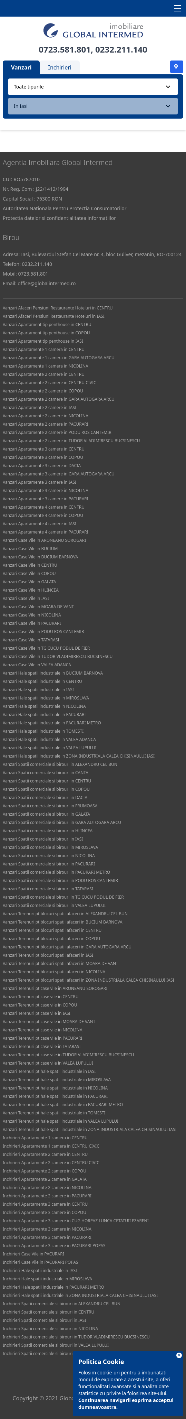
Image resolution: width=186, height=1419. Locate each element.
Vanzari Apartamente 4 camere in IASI (39, 524)
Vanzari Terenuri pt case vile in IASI (36, 1013)
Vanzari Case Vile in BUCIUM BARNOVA (40, 557)
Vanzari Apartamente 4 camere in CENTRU (44, 507)
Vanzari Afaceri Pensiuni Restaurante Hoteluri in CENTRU (58, 308)
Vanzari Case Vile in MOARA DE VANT (38, 607)
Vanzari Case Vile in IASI (26, 598)
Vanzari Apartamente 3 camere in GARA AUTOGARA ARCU (59, 474)
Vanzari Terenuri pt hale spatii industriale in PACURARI (55, 1096)
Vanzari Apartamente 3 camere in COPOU (43, 457)
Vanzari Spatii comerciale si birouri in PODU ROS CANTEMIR (60, 880)
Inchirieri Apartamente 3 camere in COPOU (44, 1212)
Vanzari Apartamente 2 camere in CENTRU (44, 374)
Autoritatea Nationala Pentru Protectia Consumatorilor (65, 208)
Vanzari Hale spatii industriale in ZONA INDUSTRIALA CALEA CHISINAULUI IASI (79, 756)
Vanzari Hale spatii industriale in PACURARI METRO (52, 723)
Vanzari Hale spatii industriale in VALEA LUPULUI (50, 748)
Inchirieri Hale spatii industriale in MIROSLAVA (47, 1279)
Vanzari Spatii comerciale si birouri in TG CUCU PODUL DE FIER (63, 897)
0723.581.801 (65, 49)
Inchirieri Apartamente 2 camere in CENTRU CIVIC (51, 1163)
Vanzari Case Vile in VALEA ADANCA (37, 665)
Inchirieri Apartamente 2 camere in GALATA (45, 1179)
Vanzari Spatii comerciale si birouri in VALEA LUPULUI (54, 905)
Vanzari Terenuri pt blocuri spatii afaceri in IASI (48, 955)
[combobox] (93, 86)
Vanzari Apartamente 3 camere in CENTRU (44, 449)
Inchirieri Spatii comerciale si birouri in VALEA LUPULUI (56, 1345)
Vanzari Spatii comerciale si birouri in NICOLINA (49, 856)
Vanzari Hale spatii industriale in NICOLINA (44, 706)
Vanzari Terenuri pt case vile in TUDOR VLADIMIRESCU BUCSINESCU (68, 1055)
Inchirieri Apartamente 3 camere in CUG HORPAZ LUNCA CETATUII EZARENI (76, 1221)
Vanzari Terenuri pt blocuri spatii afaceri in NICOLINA (54, 972)
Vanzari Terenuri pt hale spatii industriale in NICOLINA (55, 1088)
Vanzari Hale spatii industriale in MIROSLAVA (46, 698)
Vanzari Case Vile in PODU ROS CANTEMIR (43, 631)
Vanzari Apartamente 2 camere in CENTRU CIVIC (49, 383)
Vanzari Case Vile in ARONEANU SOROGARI (44, 540)
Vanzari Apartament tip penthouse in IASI (43, 341)
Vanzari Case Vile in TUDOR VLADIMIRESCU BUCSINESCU (57, 656)
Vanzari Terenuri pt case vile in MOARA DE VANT (49, 1021)
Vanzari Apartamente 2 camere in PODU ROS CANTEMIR (57, 432)
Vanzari (21, 67)
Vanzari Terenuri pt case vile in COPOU (40, 1005)
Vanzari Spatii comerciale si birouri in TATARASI (48, 889)
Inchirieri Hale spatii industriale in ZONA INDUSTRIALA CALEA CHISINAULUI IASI (80, 1295)
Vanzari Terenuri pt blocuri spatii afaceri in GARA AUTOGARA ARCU (67, 947)
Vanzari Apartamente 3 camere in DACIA (42, 466)
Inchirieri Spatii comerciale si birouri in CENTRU (48, 1312)
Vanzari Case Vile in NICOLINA (32, 615)
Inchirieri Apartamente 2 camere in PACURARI (47, 1196)
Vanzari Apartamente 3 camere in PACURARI (45, 499)
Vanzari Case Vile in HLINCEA (31, 590)
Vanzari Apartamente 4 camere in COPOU (43, 515)
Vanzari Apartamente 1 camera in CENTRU (44, 349)
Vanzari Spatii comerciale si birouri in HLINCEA (47, 831)
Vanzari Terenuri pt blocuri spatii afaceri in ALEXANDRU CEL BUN (65, 914)
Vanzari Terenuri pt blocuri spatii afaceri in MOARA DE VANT (60, 963)
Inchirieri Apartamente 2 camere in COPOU (44, 1171)
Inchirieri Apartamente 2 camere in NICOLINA (47, 1187)
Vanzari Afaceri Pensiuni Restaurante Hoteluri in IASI (54, 316)
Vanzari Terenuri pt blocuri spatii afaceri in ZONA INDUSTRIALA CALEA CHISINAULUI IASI (88, 980)
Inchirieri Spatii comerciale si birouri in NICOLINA (50, 1329)
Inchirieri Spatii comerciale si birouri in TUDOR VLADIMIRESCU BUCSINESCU (76, 1337)
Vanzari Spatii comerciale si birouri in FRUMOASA (50, 806)
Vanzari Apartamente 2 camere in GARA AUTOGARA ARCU (59, 399)
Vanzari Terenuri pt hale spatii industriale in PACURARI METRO (63, 1104)
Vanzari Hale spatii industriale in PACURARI (44, 714)
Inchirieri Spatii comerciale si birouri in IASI (44, 1320)
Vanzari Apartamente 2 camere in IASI (39, 407)
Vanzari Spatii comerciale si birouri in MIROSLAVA (50, 847)
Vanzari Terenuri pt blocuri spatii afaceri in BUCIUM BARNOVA (63, 922)
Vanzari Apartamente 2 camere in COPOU (43, 391)
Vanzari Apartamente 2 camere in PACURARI (45, 424)
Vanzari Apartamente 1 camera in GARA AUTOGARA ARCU (59, 358)
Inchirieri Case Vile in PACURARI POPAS (40, 1262)
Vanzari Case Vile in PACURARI (32, 623)
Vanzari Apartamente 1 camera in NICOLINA (45, 366)
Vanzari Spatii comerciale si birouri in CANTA (45, 773)
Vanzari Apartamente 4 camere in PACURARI (45, 532)
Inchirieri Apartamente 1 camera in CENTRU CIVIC (51, 1146)
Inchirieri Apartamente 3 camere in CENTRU (45, 1204)
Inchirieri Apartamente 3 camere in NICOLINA (47, 1229)
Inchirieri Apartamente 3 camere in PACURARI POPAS (54, 1246)
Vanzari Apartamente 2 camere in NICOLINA (45, 416)
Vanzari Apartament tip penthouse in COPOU (46, 333)
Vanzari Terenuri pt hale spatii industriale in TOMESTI (54, 1113)
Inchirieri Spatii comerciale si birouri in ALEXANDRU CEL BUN (61, 1304)
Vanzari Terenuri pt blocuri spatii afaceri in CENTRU (52, 930)
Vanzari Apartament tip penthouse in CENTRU (47, 324)
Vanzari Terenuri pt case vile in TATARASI (41, 1046)
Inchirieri (59, 67)
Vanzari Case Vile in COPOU (29, 573)
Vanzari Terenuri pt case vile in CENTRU (41, 997)
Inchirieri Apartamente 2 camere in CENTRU (45, 1154)
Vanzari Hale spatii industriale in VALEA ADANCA (49, 739)
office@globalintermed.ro (47, 283)
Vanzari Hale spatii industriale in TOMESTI (43, 731)
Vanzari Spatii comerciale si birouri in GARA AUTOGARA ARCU (62, 822)
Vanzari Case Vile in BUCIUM (30, 548)
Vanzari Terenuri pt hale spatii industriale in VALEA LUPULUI (60, 1121)
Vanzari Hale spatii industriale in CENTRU (42, 681)
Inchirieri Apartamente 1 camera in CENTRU (45, 1138)
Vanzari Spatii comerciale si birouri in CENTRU (47, 781)
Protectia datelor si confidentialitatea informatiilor (59, 218)
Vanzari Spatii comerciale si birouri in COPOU (46, 789)
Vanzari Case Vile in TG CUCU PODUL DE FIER (46, 648)
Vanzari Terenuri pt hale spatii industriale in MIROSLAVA (57, 1080)
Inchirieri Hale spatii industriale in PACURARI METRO (53, 1287)
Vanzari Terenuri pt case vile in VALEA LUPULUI (48, 1063)
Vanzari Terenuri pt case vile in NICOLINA (42, 1030)
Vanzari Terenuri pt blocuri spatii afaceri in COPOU (51, 939)
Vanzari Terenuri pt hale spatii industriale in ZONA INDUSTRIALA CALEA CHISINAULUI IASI (90, 1129)
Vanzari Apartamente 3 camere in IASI (39, 482)
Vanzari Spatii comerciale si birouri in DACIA (45, 797)
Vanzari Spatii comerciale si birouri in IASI (43, 839)
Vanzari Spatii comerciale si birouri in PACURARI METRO (56, 872)
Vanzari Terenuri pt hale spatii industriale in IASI (49, 1071)
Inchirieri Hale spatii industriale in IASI (40, 1270)
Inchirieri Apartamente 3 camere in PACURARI (47, 1237)
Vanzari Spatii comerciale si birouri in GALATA (46, 814)
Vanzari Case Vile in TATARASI (31, 640)
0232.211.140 (121, 49)
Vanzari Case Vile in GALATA (29, 582)
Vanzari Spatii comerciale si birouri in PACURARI (49, 864)
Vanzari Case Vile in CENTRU (30, 565)
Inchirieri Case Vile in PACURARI (33, 1254)
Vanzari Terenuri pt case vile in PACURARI (42, 1038)
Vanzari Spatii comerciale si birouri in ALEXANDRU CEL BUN (60, 764)
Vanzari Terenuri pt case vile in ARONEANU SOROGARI (55, 988)
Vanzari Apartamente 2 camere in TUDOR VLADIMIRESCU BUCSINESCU (71, 441)
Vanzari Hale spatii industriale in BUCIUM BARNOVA (53, 673)
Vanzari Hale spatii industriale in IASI (38, 690)
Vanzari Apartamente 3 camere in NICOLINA (45, 490)
